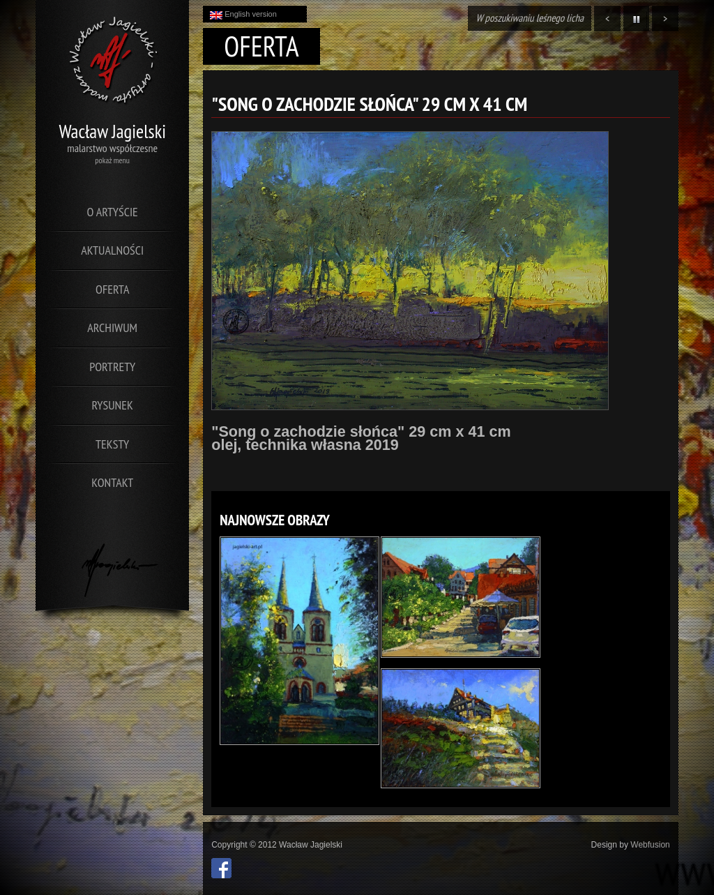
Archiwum (112, 327)
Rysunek (112, 405)
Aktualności (112, 250)
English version (243, 15)
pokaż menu (112, 160)
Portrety (112, 367)
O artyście (112, 212)
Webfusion (649, 845)
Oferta (112, 289)
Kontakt (112, 482)
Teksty (112, 444)
